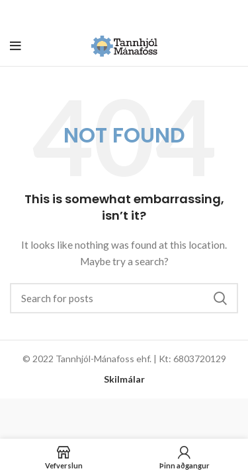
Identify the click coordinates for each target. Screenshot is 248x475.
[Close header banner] (231, 13)
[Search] (124, 298)
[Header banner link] (104, 13)
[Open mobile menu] (15, 46)
